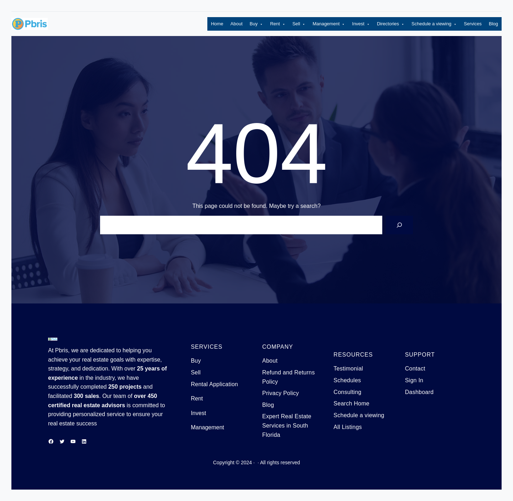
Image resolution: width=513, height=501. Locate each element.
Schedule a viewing (434, 24)
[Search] (399, 225)
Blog (493, 23)
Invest (361, 24)
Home (217, 23)
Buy (256, 24)
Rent (277, 24)
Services (473, 23)
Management (328, 24)
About (236, 23)
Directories (390, 24)
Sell (299, 24)
